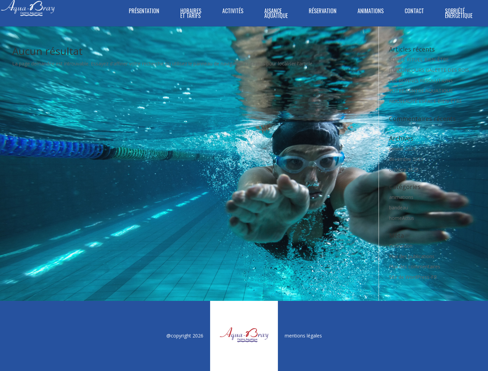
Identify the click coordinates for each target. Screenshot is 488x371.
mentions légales (303, 335)
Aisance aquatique (276, 14)
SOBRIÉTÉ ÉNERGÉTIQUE (458, 14)
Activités (232, 11)
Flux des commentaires (414, 266)
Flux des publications (411, 256)
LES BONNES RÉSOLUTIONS (421, 80)
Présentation (144, 11)
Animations (371, 11)
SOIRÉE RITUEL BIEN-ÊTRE (419, 59)
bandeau (398, 207)
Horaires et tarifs (190, 14)
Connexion (400, 246)
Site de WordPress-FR (413, 277)
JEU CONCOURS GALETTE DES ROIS (429, 70)
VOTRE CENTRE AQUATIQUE (421, 90)
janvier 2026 (402, 148)
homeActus (401, 218)
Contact (414, 11)
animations (401, 197)
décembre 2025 (406, 159)
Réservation (323, 11)
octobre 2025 (404, 169)
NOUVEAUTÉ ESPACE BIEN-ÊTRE (425, 101)
